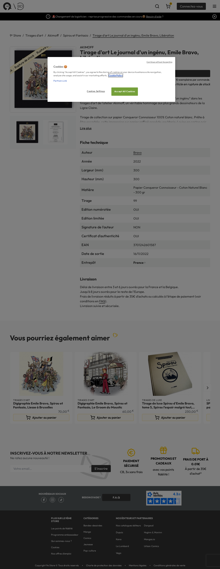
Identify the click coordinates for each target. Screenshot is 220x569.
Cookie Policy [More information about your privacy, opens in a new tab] (116, 75)
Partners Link (60, 80)
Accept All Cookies (124, 91)
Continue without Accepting (159, 62)
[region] (111, 79)
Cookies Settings (96, 91)
